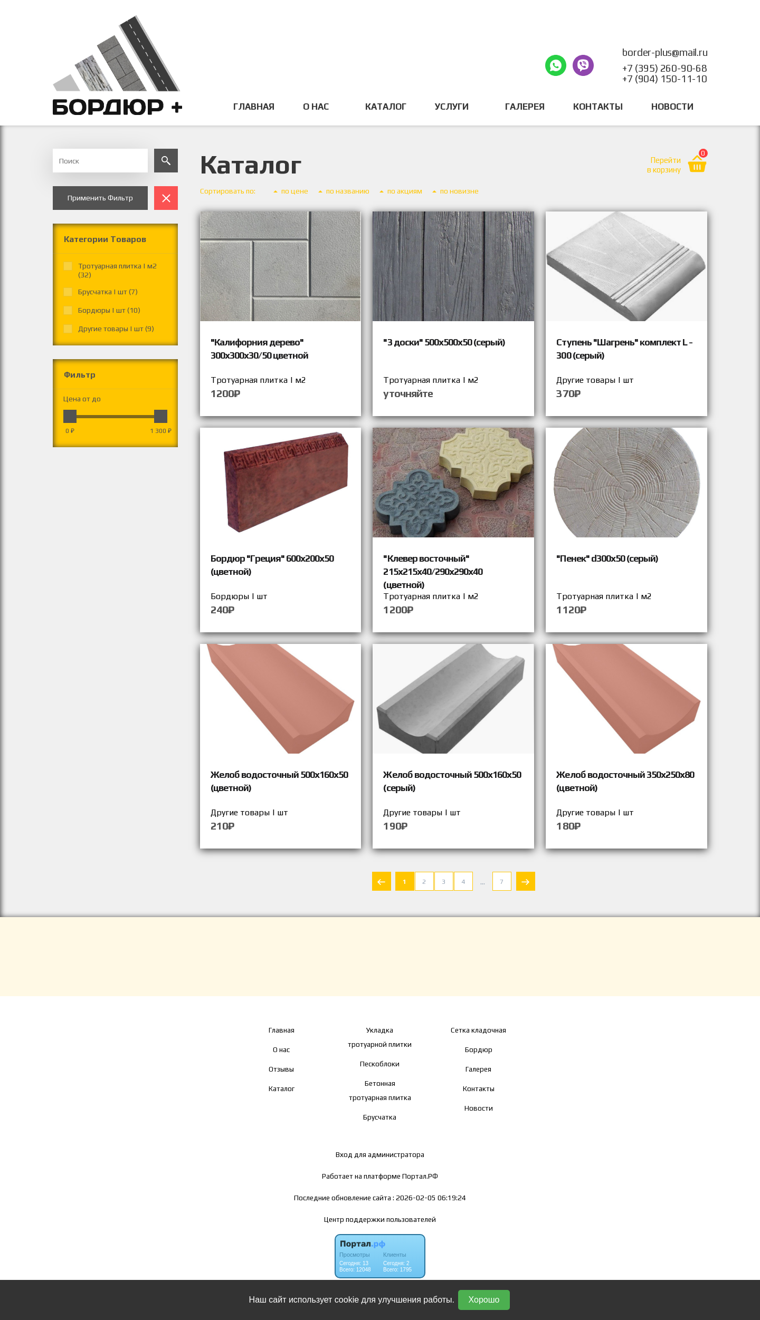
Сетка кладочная (478, 1030)
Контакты (598, 106)
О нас (281, 1049)
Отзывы (281, 1069)
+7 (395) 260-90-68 (664, 68)
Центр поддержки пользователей (380, 1219)
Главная (253, 106)
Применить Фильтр (100, 198)
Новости (672, 106)
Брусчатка (379, 1117)
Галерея (525, 106)
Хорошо (484, 1299)
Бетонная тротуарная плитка (380, 1090)
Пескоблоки (380, 1063)
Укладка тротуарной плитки (380, 1037)
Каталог (385, 106)
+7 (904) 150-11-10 (664, 78)
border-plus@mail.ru (664, 52)
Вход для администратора (380, 1154)
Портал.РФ (420, 1176)
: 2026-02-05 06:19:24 (429, 1197)
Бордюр (478, 1049)
